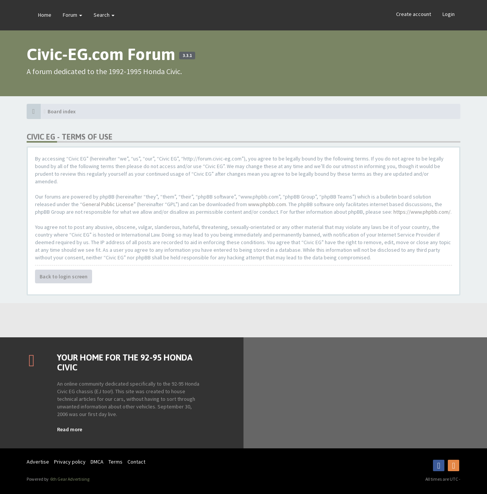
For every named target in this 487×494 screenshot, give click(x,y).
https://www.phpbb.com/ (421, 211)
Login (448, 14)
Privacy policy (70, 461)
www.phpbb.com (267, 204)
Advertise (38, 461)
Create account (413, 14)
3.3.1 (187, 55)
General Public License (108, 204)
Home (44, 14)
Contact (136, 461)
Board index (62, 111)
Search (104, 14)
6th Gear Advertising (69, 479)
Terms (115, 461)
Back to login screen (64, 276)
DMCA (97, 461)
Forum (72, 14)
